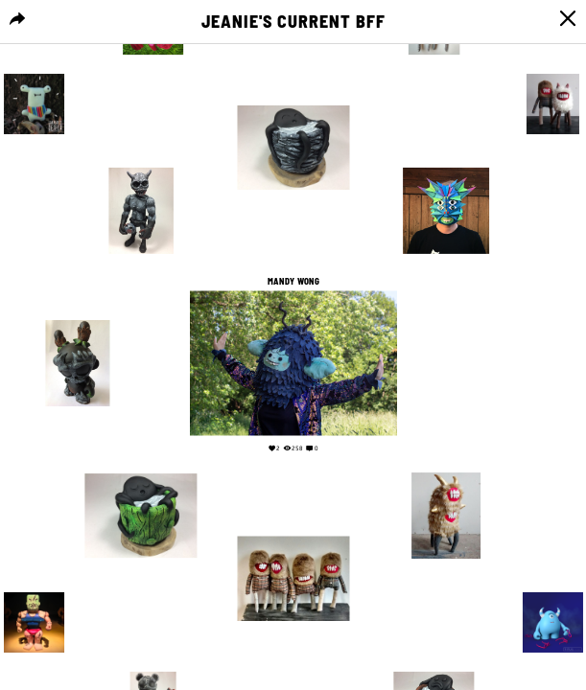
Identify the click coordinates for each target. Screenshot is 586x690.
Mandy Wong (293, 281)
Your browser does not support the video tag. (509, 362)
